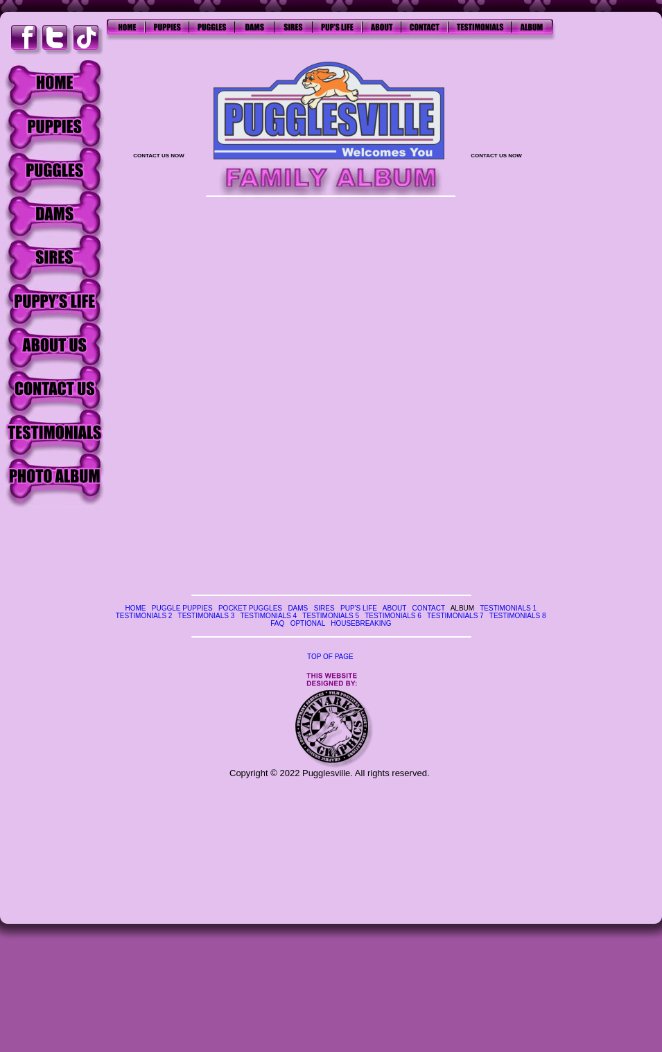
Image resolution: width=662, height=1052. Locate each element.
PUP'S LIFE (358, 608)
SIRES (324, 608)
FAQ (277, 623)
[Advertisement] (610, 263)
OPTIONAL (307, 623)
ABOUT (394, 608)
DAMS (298, 608)
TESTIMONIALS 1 (508, 608)
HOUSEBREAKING (361, 623)
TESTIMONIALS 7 (455, 616)
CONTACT (428, 608)
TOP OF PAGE (330, 656)
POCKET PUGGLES (250, 608)
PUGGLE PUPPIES (182, 608)
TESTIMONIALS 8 (517, 616)
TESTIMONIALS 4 (268, 616)
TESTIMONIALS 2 (144, 616)
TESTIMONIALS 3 (206, 616)
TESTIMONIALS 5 (330, 616)
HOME (135, 608)
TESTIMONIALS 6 (393, 616)
